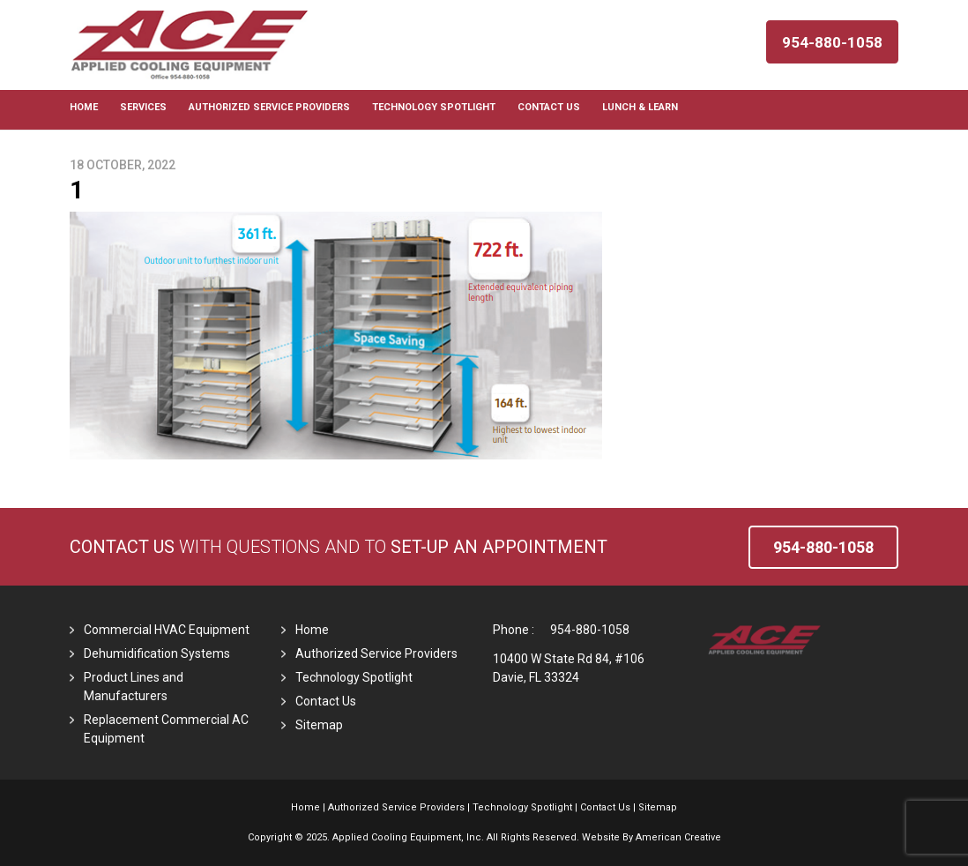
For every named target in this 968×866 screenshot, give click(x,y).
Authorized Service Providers (376, 653)
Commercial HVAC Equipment (166, 630)
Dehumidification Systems (157, 653)
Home (312, 630)
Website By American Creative (651, 837)
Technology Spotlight (354, 677)
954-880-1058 (589, 630)
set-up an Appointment (499, 546)
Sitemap (319, 725)
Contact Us (122, 546)
